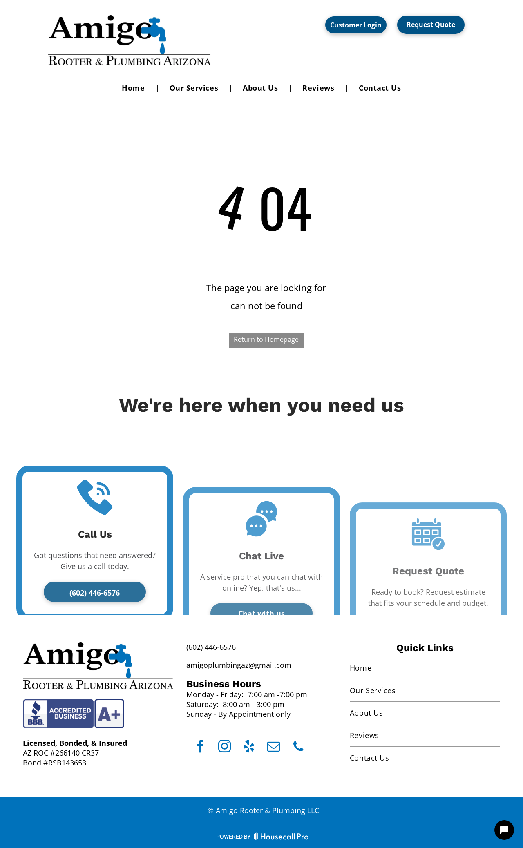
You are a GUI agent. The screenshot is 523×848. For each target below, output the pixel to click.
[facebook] (200, 747)
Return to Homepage (266, 339)
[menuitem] (135, 87)
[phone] (298, 747)
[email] (273, 747)
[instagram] (224, 747)
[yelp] (249, 747)
